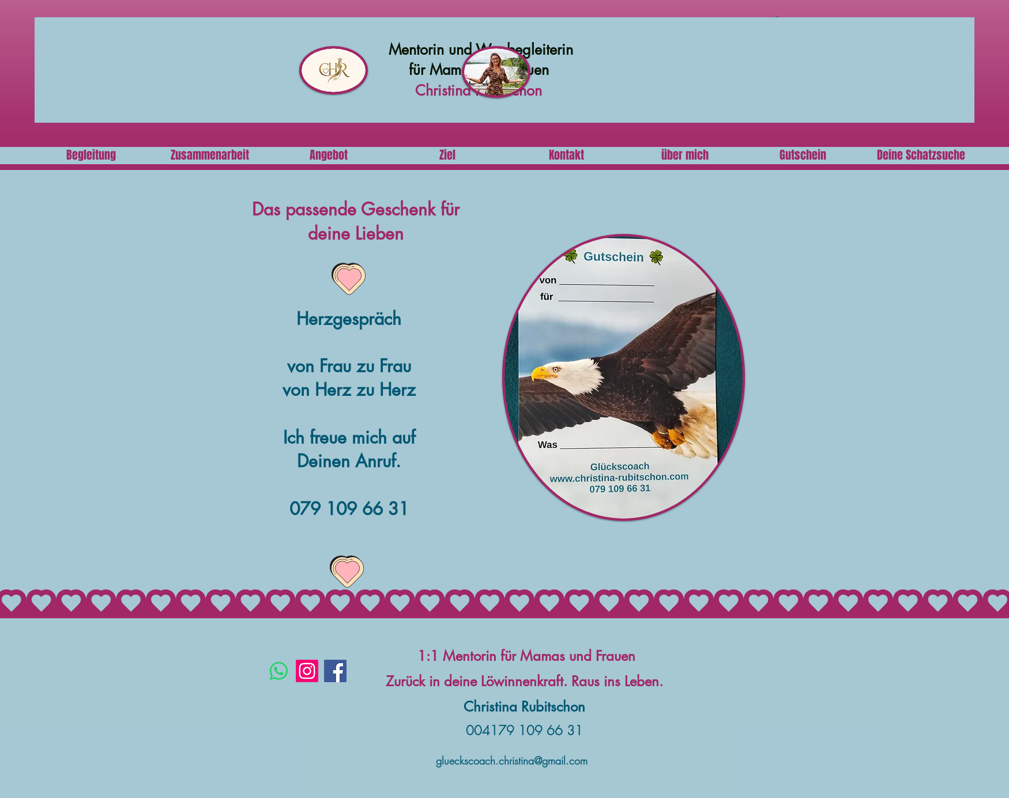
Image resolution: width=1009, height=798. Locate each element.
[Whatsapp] (279, 671)
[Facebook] (335, 671)
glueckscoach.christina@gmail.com (512, 760)
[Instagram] (307, 671)
